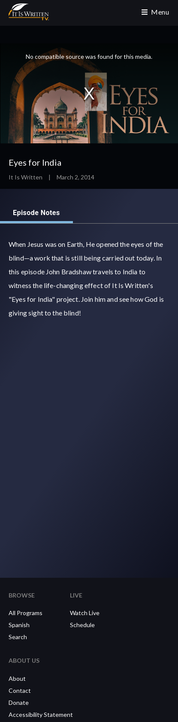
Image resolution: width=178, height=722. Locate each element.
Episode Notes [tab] (36, 213)
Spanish (19, 624)
